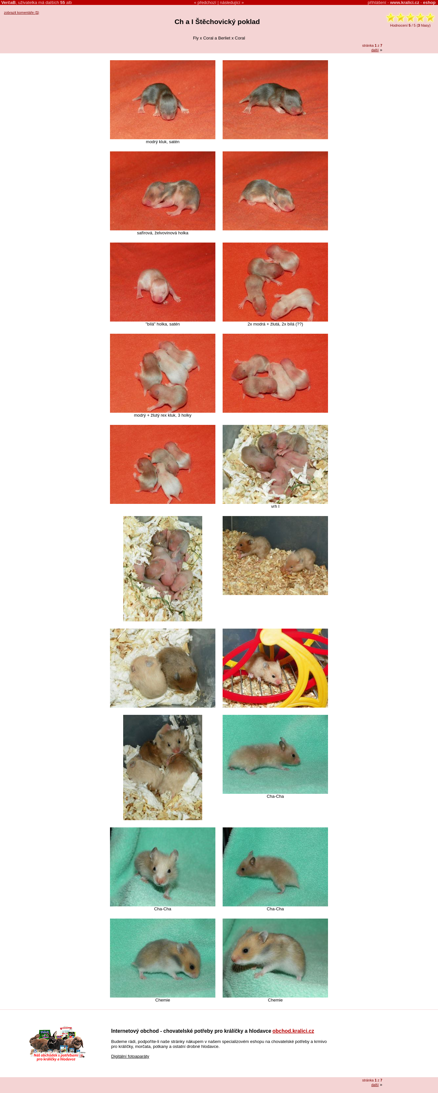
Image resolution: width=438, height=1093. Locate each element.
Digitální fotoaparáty (130, 1056)
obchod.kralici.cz (293, 1031)
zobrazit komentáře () (21, 12)
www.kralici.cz (404, 2)
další (375, 50)
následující (230, 2)
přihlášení (377, 2)
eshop (429, 2)
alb (66, 2)
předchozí (207, 2)
